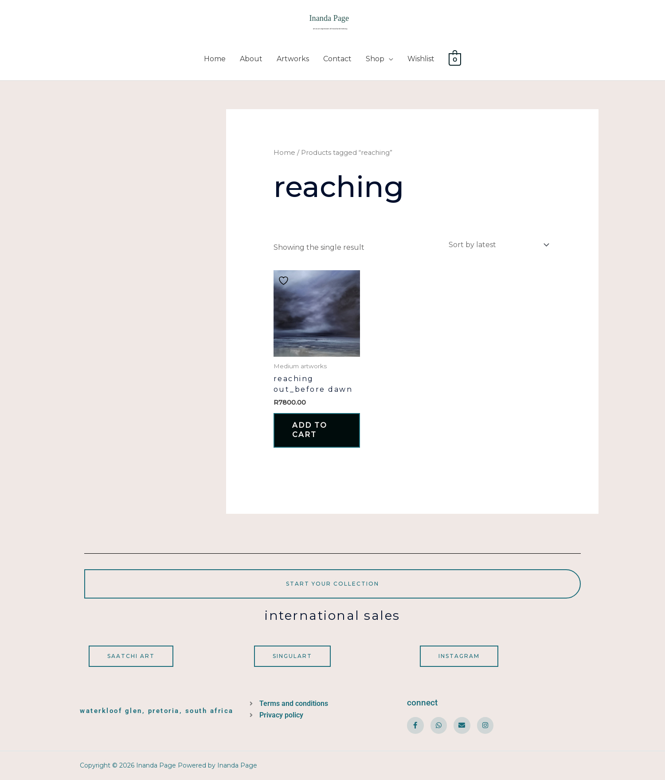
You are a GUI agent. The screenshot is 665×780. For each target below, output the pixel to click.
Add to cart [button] (309, 430)
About (251, 59)
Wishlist (420, 59)
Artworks (293, 59)
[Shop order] (497, 244)
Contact (337, 59)
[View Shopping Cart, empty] (455, 59)
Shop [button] (375, 59)
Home (215, 59)
